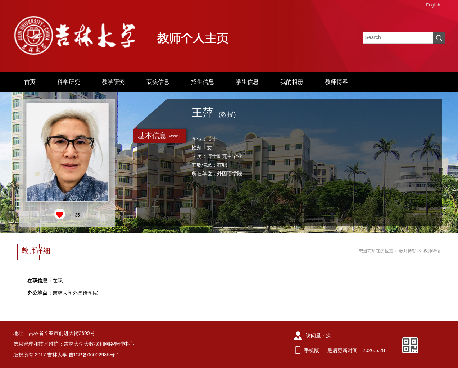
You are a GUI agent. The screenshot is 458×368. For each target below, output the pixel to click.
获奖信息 (157, 82)
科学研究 (68, 82)
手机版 (311, 350)
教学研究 (113, 82)
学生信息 (247, 82)
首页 (30, 82)
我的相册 (291, 82)
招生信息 (202, 82)
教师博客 (336, 82)
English (433, 5)
